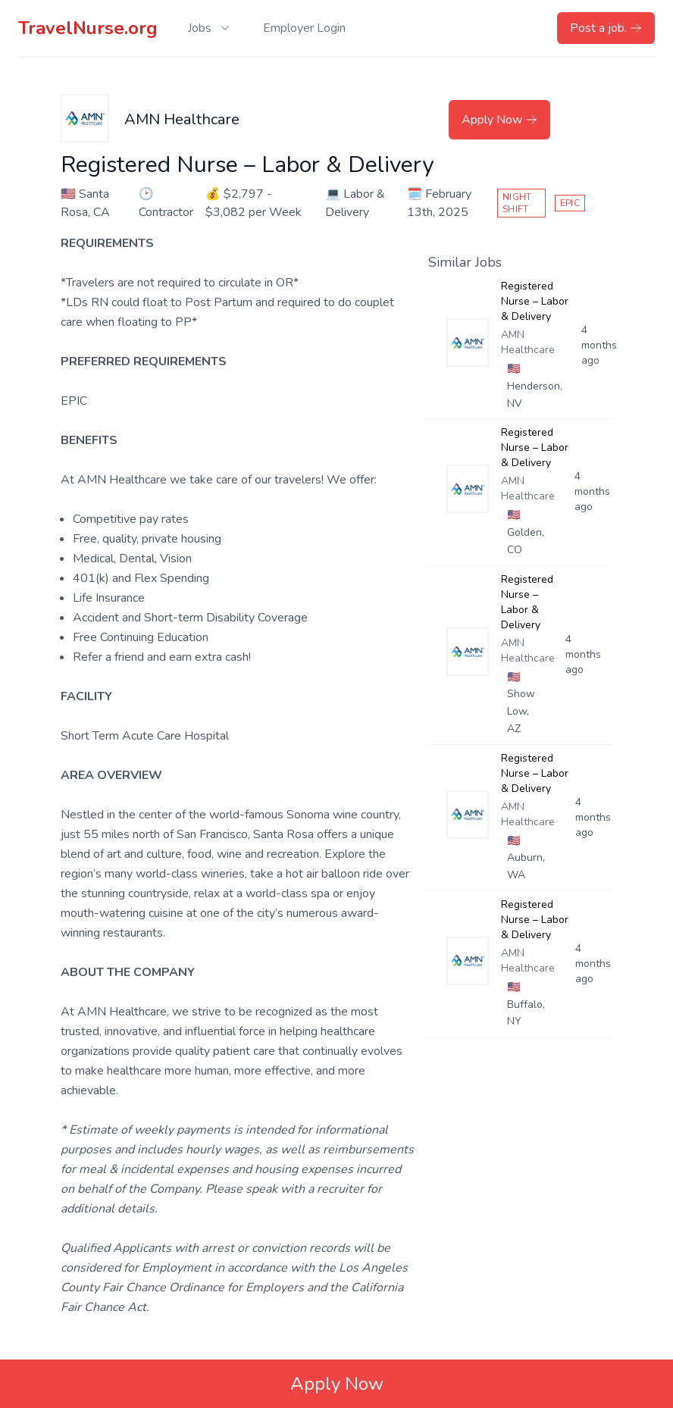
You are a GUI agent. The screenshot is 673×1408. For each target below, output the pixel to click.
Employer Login (304, 28)
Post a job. (606, 28)
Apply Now (499, 119)
